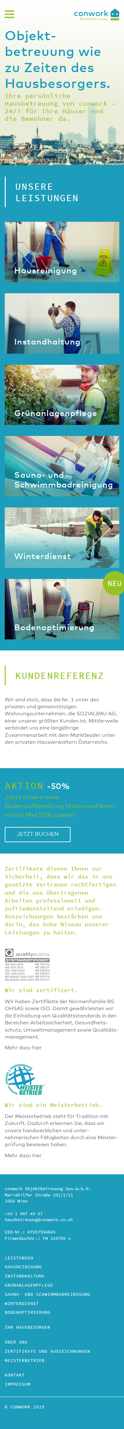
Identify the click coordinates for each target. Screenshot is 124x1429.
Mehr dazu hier (23, 1047)
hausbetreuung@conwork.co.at (39, 1219)
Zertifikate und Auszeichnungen (47, 1352)
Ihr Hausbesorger (27, 1328)
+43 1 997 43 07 (24, 1213)
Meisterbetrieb (25, 1361)
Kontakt (15, 1375)
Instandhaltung (25, 1276)
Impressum (17, 1385)
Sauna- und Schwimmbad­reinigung (47, 1295)
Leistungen (19, 1258)
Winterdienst (22, 1304)
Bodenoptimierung (27, 1313)
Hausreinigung (23, 1267)
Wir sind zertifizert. (41, 990)
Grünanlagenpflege (29, 1286)
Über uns (16, 1342)
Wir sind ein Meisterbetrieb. (53, 1105)
